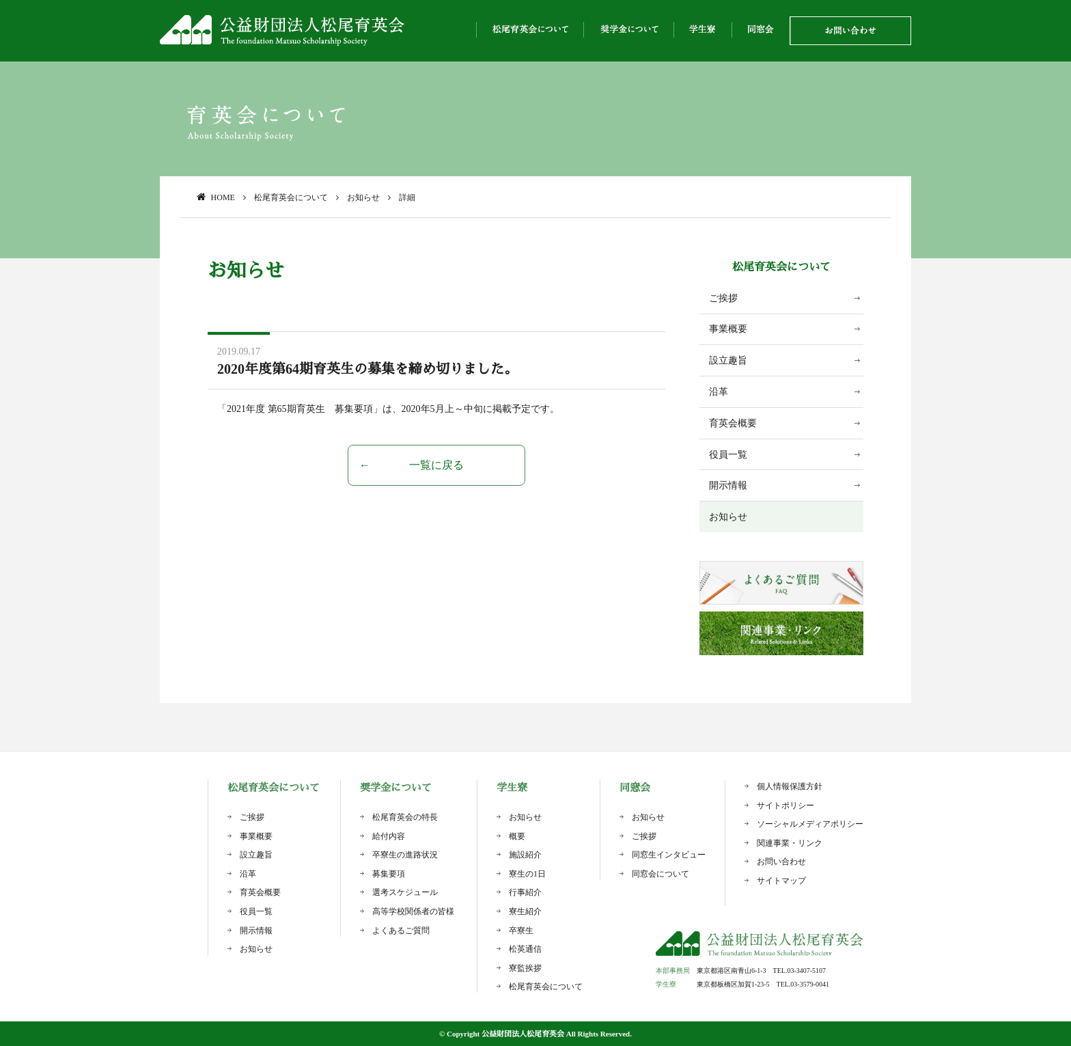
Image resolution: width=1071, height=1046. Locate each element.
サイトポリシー (785, 805)
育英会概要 (733, 423)
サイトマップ (781, 880)
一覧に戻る (436, 465)
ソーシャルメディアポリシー (810, 824)
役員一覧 (728, 455)
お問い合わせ (781, 861)
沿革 (718, 392)
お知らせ (728, 517)
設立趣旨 (728, 360)
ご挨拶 (723, 298)
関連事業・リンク (789, 843)
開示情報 (728, 485)
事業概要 (728, 329)
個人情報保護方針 (789, 786)
